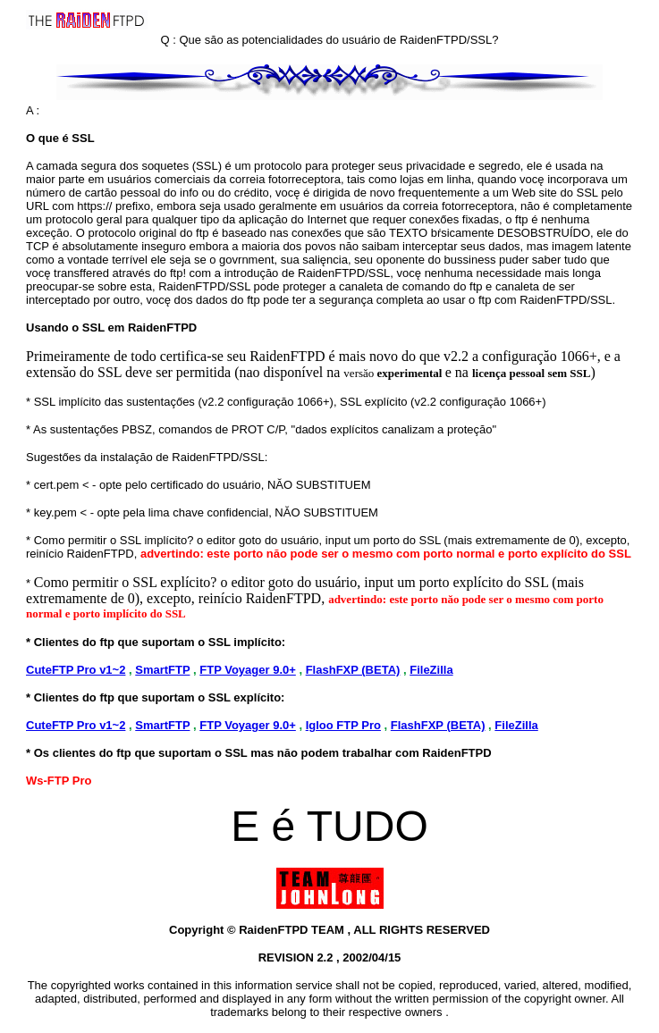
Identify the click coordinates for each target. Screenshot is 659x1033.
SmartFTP (162, 669)
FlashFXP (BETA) (353, 669)
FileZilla (431, 669)
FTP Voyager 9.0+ (247, 669)
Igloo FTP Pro (343, 725)
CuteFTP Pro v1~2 (75, 669)
